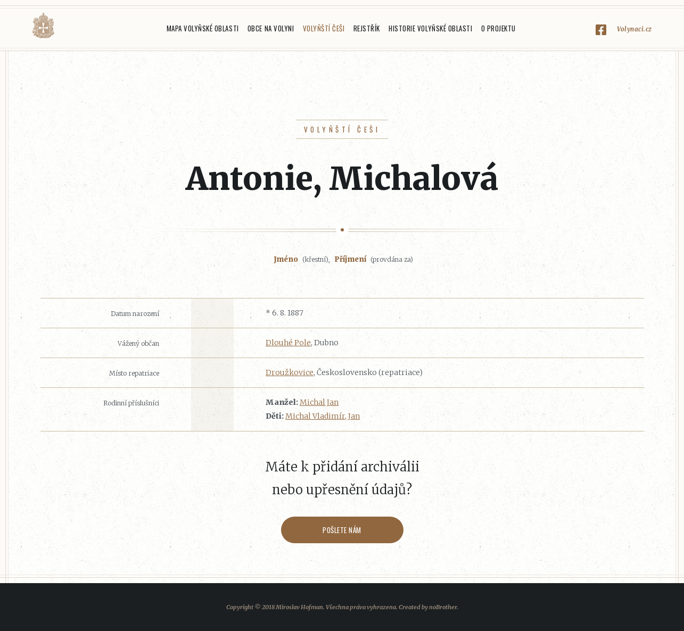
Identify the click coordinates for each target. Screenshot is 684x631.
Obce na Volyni (271, 28)
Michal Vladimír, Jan (322, 416)
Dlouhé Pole (288, 342)
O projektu (498, 28)
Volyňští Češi (324, 28)
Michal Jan (319, 402)
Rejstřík (366, 28)
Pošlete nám (342, 530)
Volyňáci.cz (43, 25)
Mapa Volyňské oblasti (203, 28)
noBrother (443, 607)
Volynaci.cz (634, 29)
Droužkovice (290, 372)
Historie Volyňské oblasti (430, 28)
